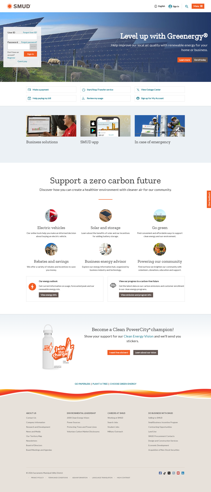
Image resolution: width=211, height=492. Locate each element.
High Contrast (123, 478)
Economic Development (158, 445)
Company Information (35, 422)
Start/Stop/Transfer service (97, 89)
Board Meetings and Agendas (39, 450)
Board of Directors (34, 445)
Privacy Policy (37, 478)
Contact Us (31, 418)
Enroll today (190, 59)
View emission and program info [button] (136, 294)
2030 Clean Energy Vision (78, 418)
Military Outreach (115, 431)
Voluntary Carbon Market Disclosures (83, 431)
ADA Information (80, 478)
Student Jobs (113, 427)
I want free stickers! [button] (118, 352)
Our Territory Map (34, 436)
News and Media (33, 431)
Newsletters (31, 441)
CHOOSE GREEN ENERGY (123, 383)
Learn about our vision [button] (145, 352)
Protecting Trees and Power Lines (82, 427)
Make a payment (38, 89)
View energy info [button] (49, 294)
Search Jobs (113, 422)
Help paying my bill (39, 98)
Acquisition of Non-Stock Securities (163, 450)
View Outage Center (148, 89)
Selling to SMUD (155, 418)
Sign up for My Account (150, 98)
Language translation (102, 478)
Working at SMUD (115, 418)
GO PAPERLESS (82, 383)
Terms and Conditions (58, 478)
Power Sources (73, 422)
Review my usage (92, 98)
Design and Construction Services (163, 441)
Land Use (152, 431)
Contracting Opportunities (160, 427)
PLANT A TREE (100, 383)
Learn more (174, 59)
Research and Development (38, 427)
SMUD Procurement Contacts (161, 436)
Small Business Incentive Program (163, 422)
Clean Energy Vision (139, 336)
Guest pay (32, 61)
